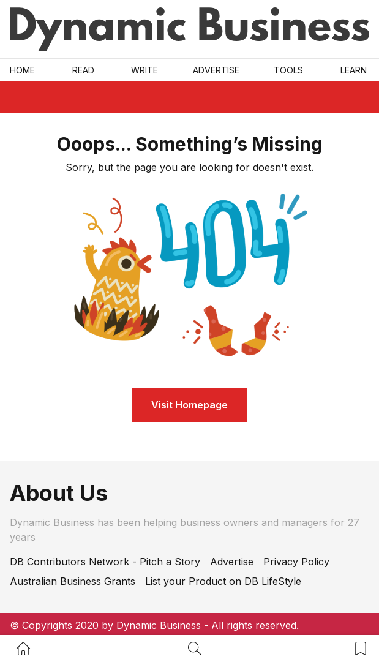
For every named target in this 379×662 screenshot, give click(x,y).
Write (144, 70)
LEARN (353, 70)
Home (22, 70)
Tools (288, 70)
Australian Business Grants (72, 581)
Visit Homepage (189, 405)
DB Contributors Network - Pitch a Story (105, 561)
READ (83, 70)
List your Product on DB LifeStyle (223, 581)
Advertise (216, 70)
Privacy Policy (296, 561)
